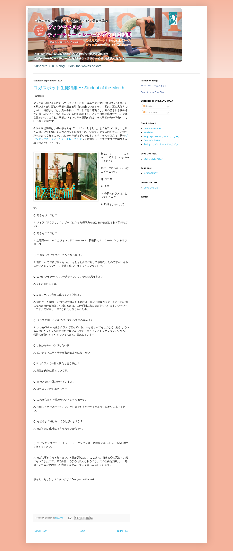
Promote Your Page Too (152, 92)
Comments (150, 112)
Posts (147, 106)
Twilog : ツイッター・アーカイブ (161, 144)
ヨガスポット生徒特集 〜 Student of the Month (78, 87)
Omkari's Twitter (152, 140)
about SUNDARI (152, 128)
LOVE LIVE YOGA (153, 159)
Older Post (122, 531)
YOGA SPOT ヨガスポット (154, 85)
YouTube (148, 132)
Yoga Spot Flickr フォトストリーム (162, 136)
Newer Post (40, 531)
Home (82, 531)
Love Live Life (151, 187)
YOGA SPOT (151, 173)
